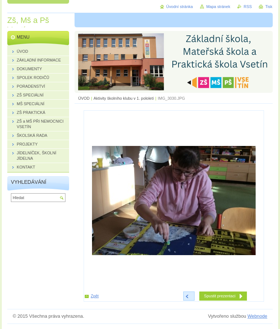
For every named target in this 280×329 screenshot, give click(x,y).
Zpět (95, 296)
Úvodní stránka (179, 6)
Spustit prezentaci (219, 296)
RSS (248, 6)
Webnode (257, 316)
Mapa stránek (218, 6)
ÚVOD (83, 98)
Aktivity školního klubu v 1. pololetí (123, 98)
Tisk (268, 6)
